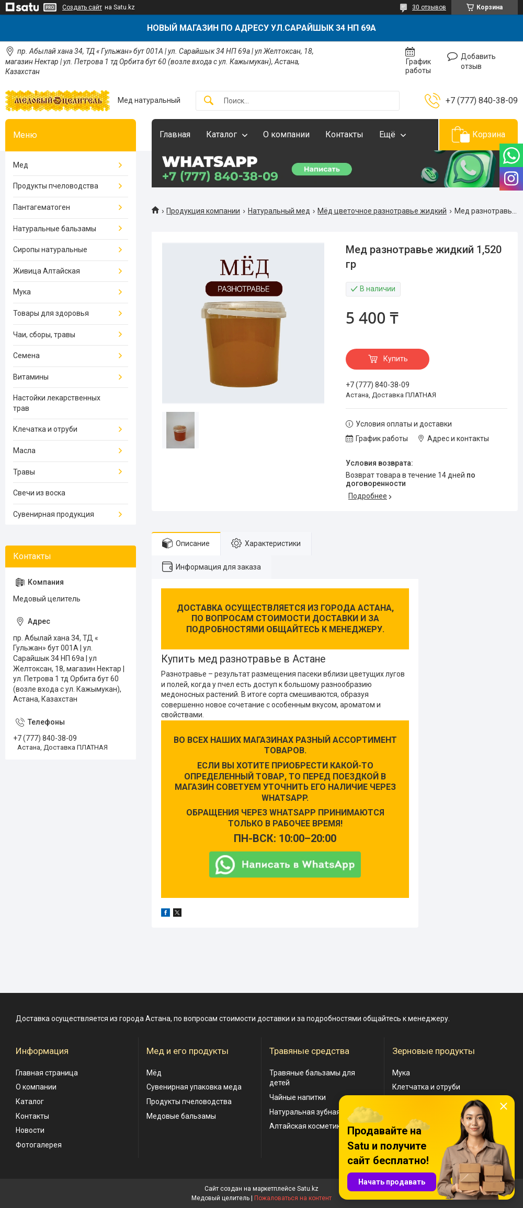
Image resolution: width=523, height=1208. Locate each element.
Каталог (221, 134)
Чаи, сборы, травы (44, 334)
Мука (22, 292)
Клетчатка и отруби (426, 1087)
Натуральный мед (279, 211)
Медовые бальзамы (181, 1116)
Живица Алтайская (46, 271)
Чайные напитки (297, 1097)
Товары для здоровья (51, 313)
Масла (24, 450)
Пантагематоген (41, 207)
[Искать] (208, 101)
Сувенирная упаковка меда (194, 1087)
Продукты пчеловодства (55, 186)
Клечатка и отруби (45, 429)
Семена (26, 355)
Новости (30, 1130)
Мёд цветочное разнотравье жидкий (382, 211)
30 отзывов (429, 7)
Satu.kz (308, 1188)
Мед (20, 165)
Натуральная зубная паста (315, 1112)
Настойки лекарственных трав (56, 403)
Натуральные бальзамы (54, 228)
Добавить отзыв (478, 61)
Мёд (154, 1073)
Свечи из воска (39, 493)
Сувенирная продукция (53, 514)
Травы (24, 472)
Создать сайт (82, 7)
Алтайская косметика (307, 1126)
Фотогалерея (39, 1145)
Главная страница (47, 1073)
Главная (175, 134)
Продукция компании (203, 211)
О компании (286, 134)
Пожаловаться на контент (293, 1198)
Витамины (31, 377)
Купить (395, 358)
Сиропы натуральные (50, 249)
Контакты (344, 134)
